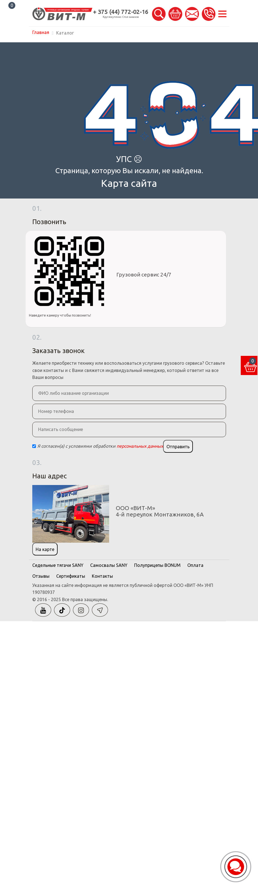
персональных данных (140, 446)
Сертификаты (70, 576)
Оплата (195, 565)
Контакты (102, 576)
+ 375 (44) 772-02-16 (120, 12)
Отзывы (41, 576)
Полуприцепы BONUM (157, 565)
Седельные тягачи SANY (57, 565)
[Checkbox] (34, 446)
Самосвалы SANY (108, 565)
